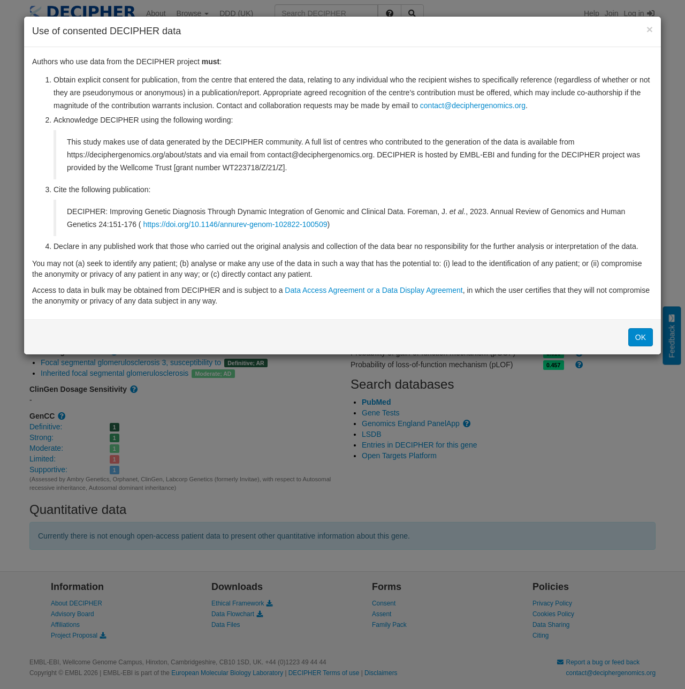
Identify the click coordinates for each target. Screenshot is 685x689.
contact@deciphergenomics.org (473, 105)
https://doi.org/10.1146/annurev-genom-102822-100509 (235, 224)
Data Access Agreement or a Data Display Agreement (373, 290)
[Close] (649, 29)
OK (640, 337)
